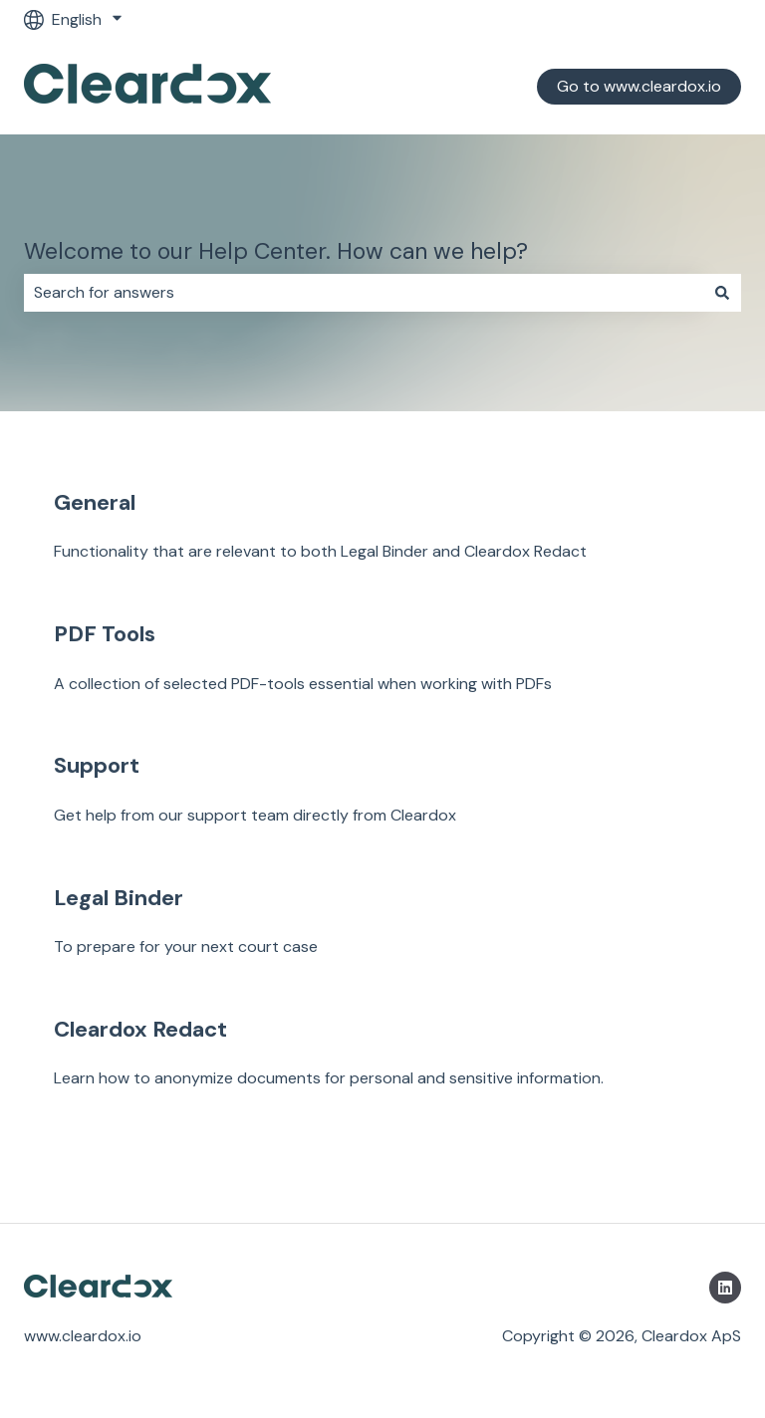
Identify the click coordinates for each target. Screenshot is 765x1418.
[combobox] (363, 293)
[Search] (722, 293)
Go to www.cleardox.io (639, 86)
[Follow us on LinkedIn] (725, 1287)
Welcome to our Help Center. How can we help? (276, 251)
